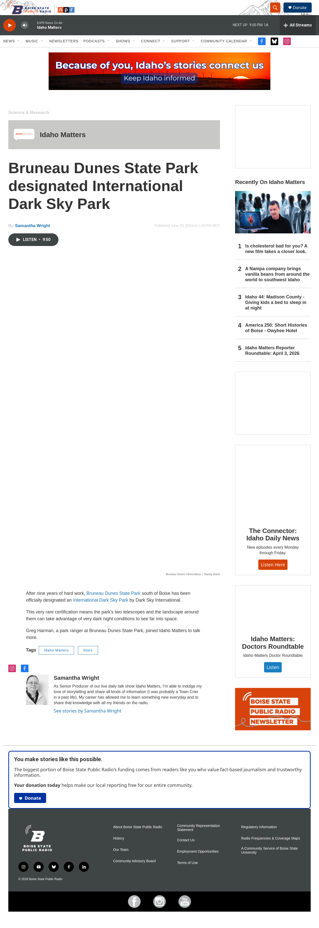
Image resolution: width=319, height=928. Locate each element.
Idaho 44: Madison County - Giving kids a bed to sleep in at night (275, 314)
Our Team (121, 861)
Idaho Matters (63, 146)
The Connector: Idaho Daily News (273, 545)
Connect (150, 52)
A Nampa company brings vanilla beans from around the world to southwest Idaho (277, 285)
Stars (88, 662)
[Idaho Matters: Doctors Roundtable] (272, 618)
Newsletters (63, 52)
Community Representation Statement (198, 839)
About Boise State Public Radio (137, 838)
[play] (10, 37)
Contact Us (186, 851)
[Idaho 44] (272, 414)
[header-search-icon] (277, 13)
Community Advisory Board (134, 872)
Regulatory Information (259, 838)
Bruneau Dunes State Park (113, 604)
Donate (303, 13)
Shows (123, 52)
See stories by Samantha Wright (87, 722)
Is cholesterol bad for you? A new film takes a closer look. (276, 260)
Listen (273, 678)
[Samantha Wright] (37, 701)
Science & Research (28, 123)
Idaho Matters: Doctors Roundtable (273, 654)
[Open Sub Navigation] (19, 52)
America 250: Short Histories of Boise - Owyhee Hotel (276, 339)
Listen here (273, 576)
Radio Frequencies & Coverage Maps (270, 850)
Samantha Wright (32, 237)
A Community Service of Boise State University (269, 862)
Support (180, 52)
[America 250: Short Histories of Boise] (272, 148)
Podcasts (94, 52)
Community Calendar (224, 52)
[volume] (24, 36)
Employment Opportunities (198, 863)
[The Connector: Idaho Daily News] (272, 493)
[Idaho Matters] (24, 146)
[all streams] (298, 36)
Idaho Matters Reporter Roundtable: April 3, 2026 (272, 362)
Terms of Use (187, 874)
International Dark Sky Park (101, 611)
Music (32, 52)
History (118, 850)
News (9, 52)
